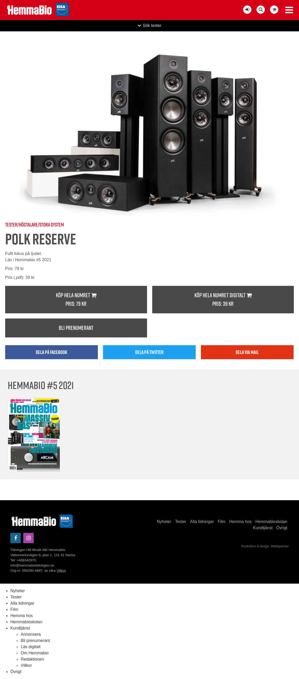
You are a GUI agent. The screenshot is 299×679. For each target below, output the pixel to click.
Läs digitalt (31, 647)
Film (221, 521)
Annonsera (31, 634)
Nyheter (164, 521)
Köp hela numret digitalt (223, 299)
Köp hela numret (76, 299)
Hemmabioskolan (271, 521)
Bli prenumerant (76, 328)
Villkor (61, 570)
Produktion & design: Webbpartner (265, 546)
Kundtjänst (263, 528)
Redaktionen (32, 659)
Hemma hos (240, 521)
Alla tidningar (202, 521)
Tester (180, 521)
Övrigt (281, 528)
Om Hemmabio (35, 653)
